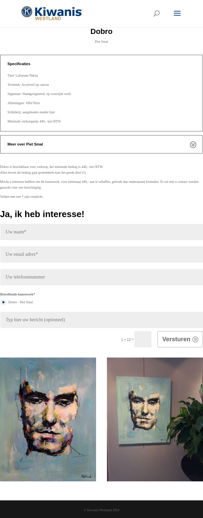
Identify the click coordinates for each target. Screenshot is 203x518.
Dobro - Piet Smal (16, 302)
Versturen (176, 339)
